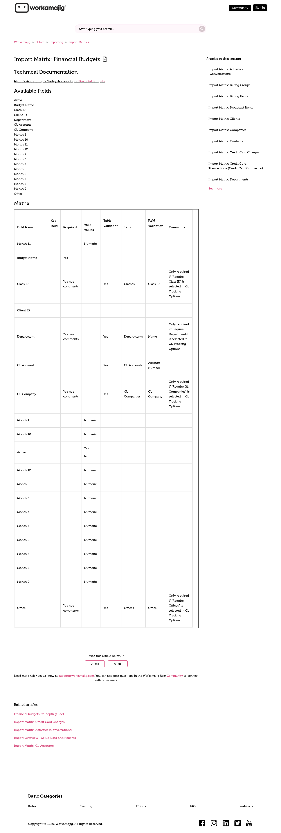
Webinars (246, 806)
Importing (56, 42)
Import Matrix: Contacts (226, 141)
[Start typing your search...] (140, 28)
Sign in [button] (260, 7)
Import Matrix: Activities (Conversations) (226, 71)
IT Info (40, 42)
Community (240, 7)
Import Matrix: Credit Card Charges (234, 152)
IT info (141, 806)
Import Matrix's (78, 42)
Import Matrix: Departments (229, 179)
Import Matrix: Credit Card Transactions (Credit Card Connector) (236, 166)
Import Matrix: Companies (227, 130)
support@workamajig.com (76, 675)
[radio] (95, 663)
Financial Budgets (91, 81)
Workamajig (22, 42)
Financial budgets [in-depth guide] (39, 714)
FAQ (193, 806)
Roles (32, 806)
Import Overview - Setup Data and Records (45, 738)
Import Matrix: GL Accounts (34, 746)
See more (215, 188)
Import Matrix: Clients (224, 119)
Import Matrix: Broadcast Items (231, 107)
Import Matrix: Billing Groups (229, 85)
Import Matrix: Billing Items (228, 96)
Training (86, 806)
